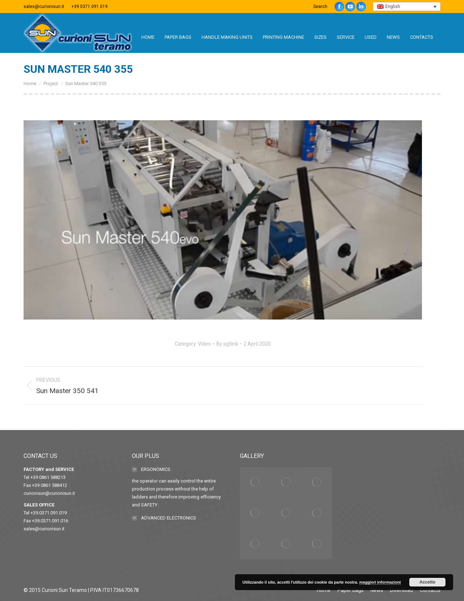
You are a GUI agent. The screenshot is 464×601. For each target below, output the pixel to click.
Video (204, 344)
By (227, 344)
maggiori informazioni (380, 582)
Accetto (427, 582)
